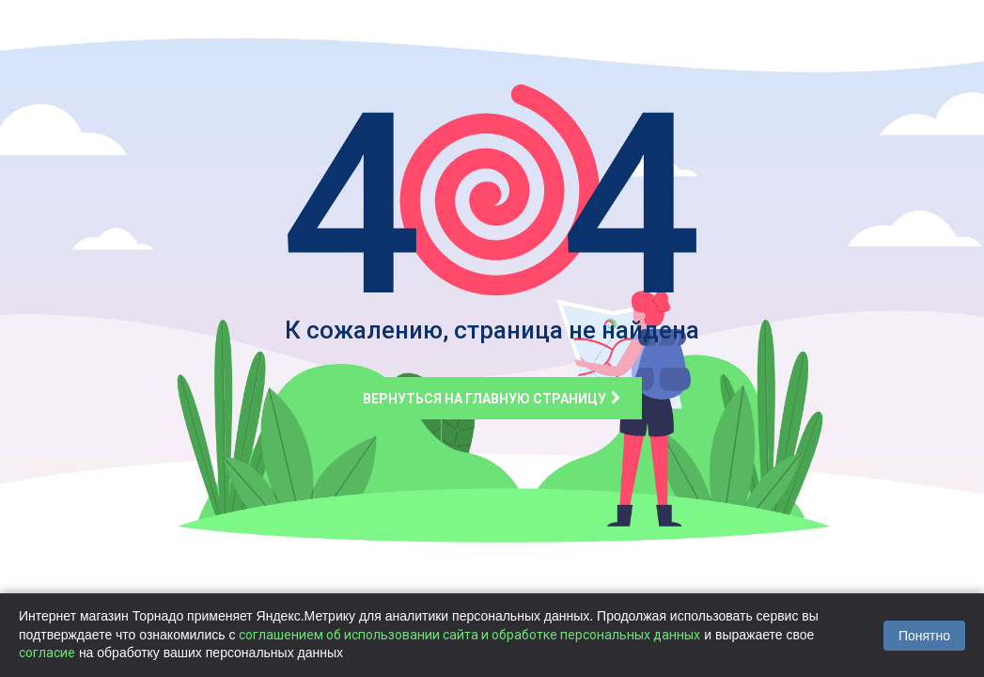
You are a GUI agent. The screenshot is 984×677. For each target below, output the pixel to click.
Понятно (924, 635)
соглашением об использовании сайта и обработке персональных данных (469, 634)
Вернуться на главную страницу (492, 398)
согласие (47, 652)
